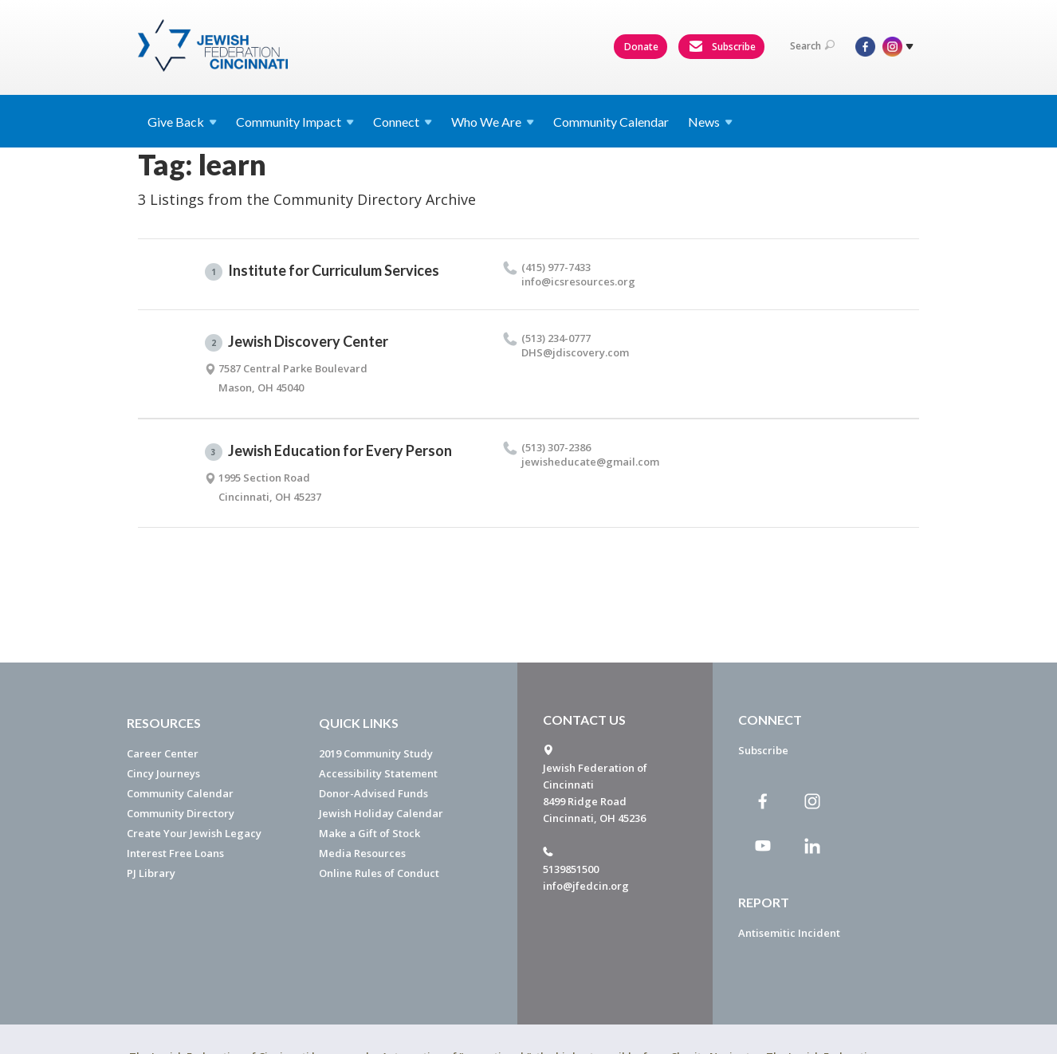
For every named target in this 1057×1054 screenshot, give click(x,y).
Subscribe (722, 47)
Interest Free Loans (175, 853)
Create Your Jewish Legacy (194, 833)
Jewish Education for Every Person (328, 451)
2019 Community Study (376, 753)
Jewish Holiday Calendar (381, 813)
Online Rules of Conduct (379, 873)
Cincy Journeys (163, 773)
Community (295, 121)
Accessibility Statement (378, 773)
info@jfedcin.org (586, 886)
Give (182, 121)
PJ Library (151, 873)
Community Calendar (611, 121)
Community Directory (180, 813)
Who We (492, 121)
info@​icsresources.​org (578, 281)
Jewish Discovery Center (296, 342)
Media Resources (362, 853)
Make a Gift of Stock (369, 833)
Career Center (162, 753)
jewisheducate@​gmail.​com (590, 461)
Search (812, 46)
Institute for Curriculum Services (322, 271)
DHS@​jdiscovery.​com (575, 352)
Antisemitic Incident (789, 933)
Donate (641, 46)
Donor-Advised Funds (373, 793)
